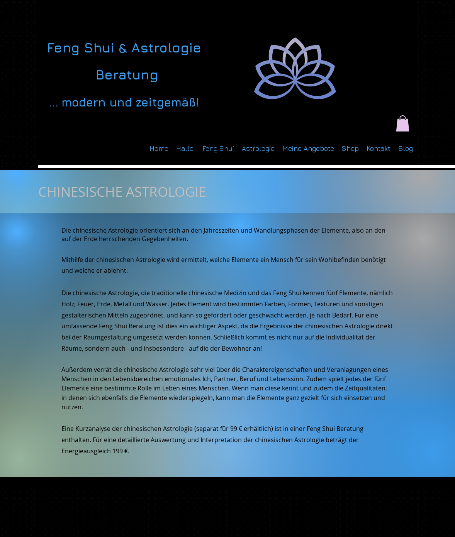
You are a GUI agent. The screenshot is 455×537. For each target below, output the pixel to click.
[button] (402, 123)
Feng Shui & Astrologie (124, 47)
